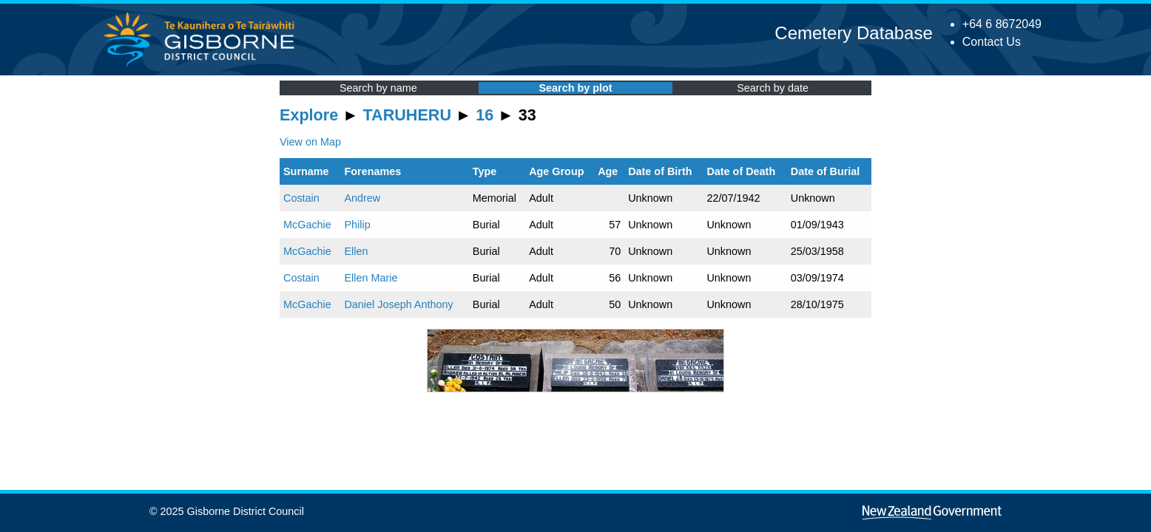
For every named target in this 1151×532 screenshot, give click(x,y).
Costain (301, 198)
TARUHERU (407, 115)
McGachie (307, 225)
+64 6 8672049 (1002, 24)
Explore (309, 115)
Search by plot (575, 88)
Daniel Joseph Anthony (398, 304)
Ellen (356, 251)
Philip (357, 225)
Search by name (378, 88)
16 (484, 115)
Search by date (773, 88)
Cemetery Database (853, 33)
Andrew (362, 198)
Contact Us (991, 41)
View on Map (310, 142)
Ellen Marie (370, 278)
